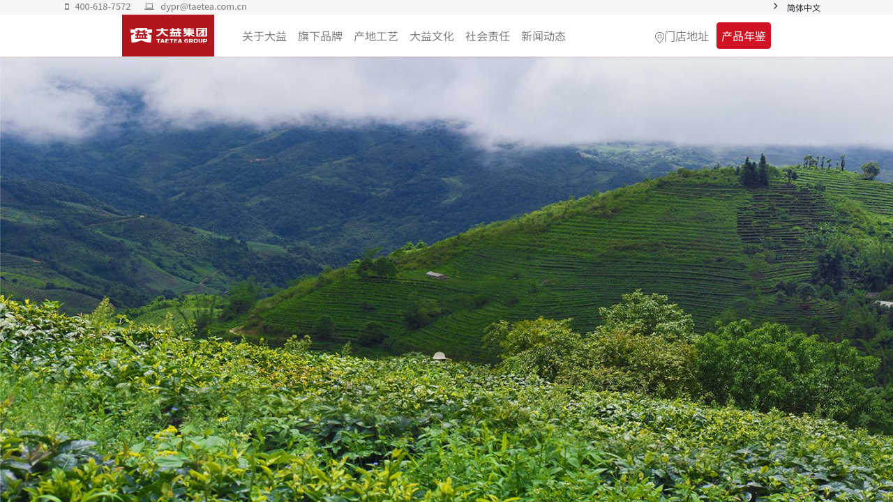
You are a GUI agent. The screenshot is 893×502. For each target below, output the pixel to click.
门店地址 (686, 35)
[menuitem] (543, 36)
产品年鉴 (743, 35)
